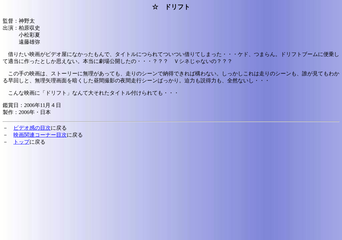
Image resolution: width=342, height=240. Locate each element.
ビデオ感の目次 (32, 128)
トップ (21, 142)
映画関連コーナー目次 (40, 135)
